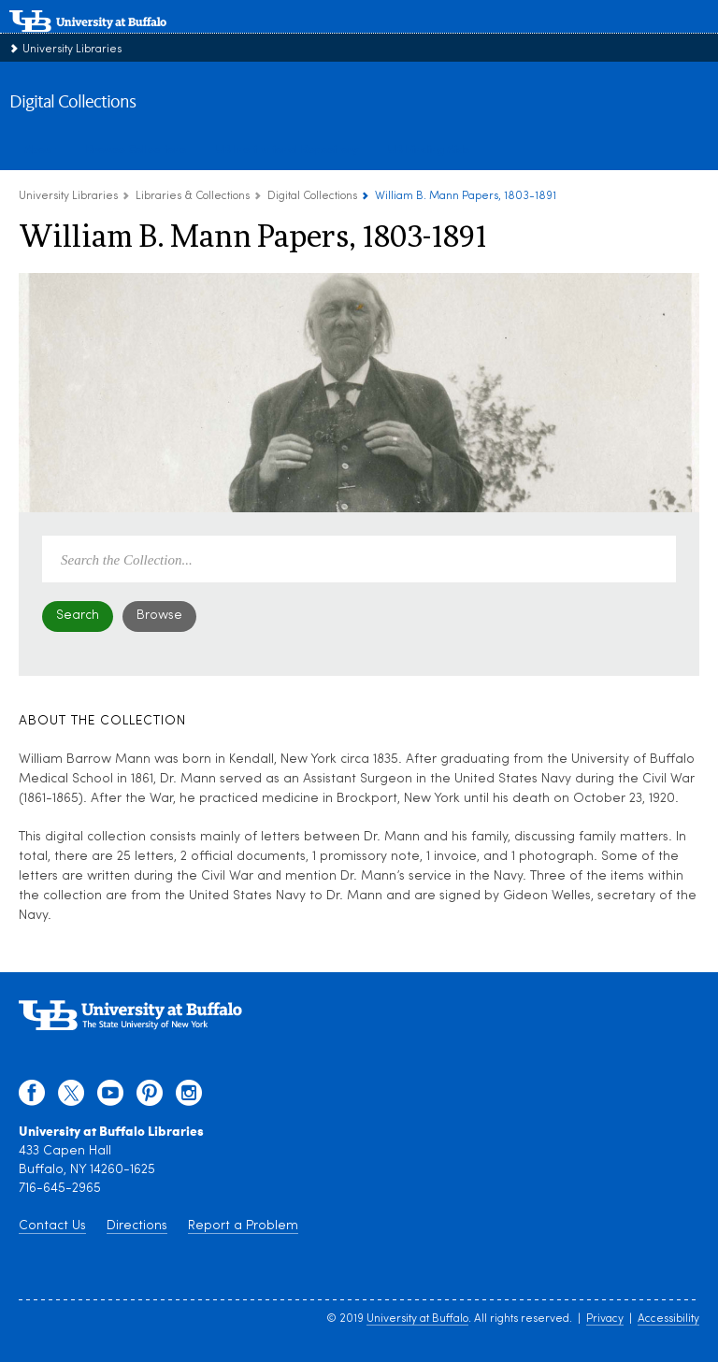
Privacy (605, 1319)
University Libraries (72, 49)
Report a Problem (243, 1226)
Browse (159, 616)
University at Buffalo (417, 1319)
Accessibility (668, 1319)
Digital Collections (72, 102)
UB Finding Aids (428, 148)
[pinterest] (149, 1097)
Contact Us (52, 1226)
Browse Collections (136, 148)
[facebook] (32, 1097)
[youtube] (110, 1097)
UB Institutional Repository (287, 148)
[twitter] (71, 1097)
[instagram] (189, 1097)
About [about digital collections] (40, 148)
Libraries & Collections (193, 196)
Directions (137, 1226)
